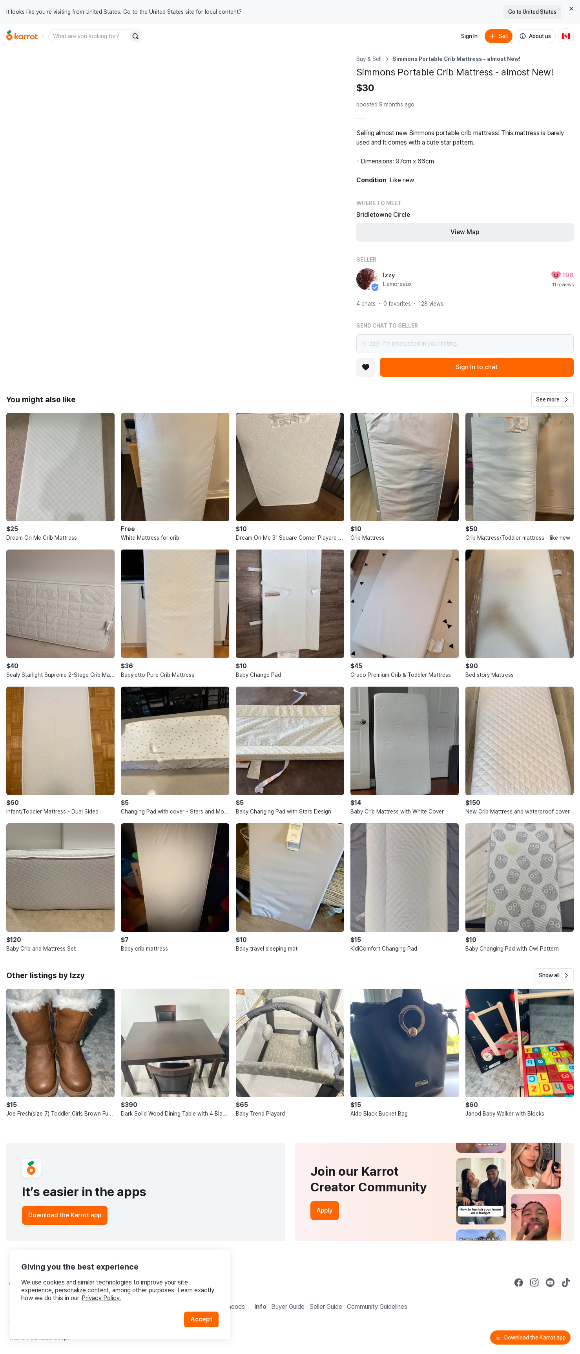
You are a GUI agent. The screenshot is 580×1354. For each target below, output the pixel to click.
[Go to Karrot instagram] (534, 1282)
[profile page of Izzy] (367, 279)
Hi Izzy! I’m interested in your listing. (465, 343)
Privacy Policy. (105, 1293)
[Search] (135, 36)
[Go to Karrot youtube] (550, 1282)
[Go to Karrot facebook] (518, 1282)
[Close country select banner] (571, 8)
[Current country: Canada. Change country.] (566, 36)
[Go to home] (22, 36)
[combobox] (89, 36)
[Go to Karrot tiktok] (566, 1282)
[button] (552, 399)
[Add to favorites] (365, 367)
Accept (202, 1314)
